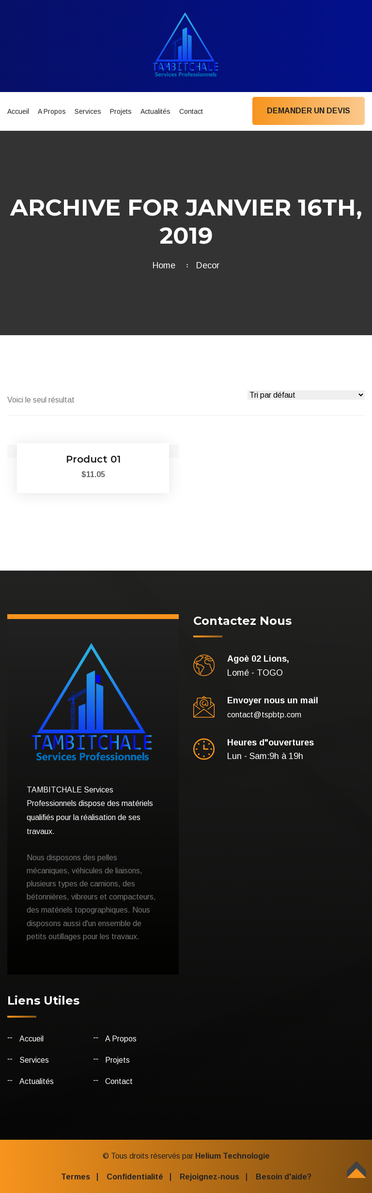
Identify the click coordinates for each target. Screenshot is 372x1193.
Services (88, 111)
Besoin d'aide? (283, 1177)
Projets (121, 111)
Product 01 (93, 459)
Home (166, 265)
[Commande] (306, 395)
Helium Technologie (232, 1156)
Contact (191, 111)
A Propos (52, 111)
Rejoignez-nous (209, 1177)
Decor (207, 265)
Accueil (18, 111)
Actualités (155, 111)
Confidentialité (135, 1177)
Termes (75, 1177)
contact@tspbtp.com (264, 715)
